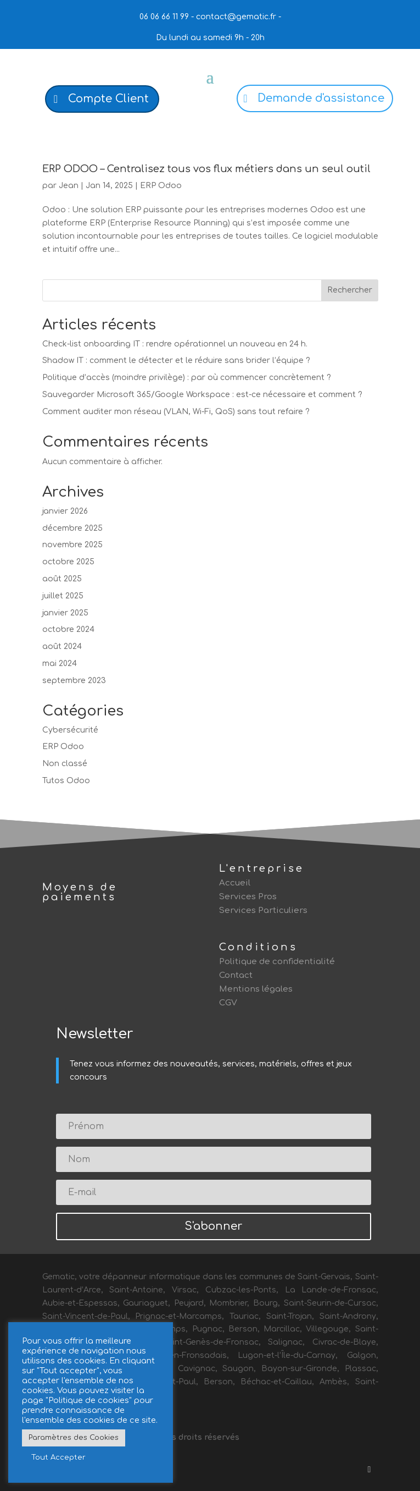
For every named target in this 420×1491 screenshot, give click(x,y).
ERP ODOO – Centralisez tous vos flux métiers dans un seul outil (206, 168)
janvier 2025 (65, 613)
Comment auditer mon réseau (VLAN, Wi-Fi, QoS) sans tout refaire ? (176, 412)
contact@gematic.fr (236, 17)
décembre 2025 (72, 528)
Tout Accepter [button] (58, 1457)
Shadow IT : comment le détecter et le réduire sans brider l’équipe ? (176, 360)
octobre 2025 (68, 562)
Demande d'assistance (320, 98)
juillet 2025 (62, 596)
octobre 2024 (68, 629)
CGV (228, 1003)
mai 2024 (59, 663)
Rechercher (349, 290)
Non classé (64, 764)
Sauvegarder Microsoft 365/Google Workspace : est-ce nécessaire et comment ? (202, 394)
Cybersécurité (70, 730)
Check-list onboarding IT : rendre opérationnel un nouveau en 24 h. (174, 344)
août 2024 (62, 646)
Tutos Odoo (66, 781)
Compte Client (108, 98)
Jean (69, 185)
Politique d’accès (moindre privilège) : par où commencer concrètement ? (186, 377)
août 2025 (62, 579)
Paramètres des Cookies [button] (74, 1438)
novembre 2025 (72, 545)
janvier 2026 (65, 511)
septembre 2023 (74, 680)
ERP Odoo (161, 185)
